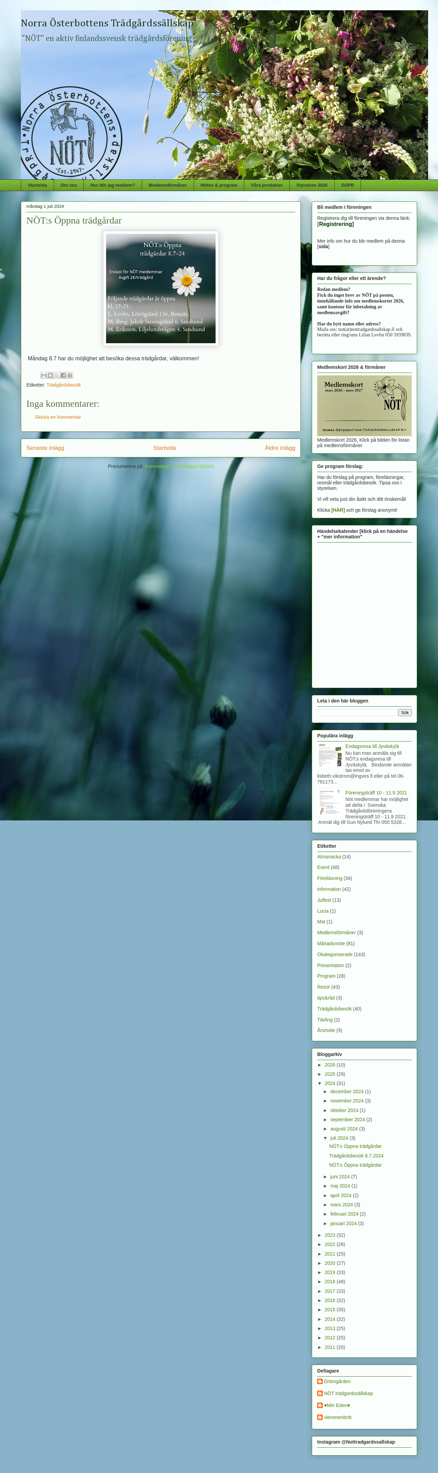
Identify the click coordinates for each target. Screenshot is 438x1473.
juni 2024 (340, 1176)
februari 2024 (345, 1214)
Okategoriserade (335, 954)
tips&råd (326, 998)
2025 (331, 1074)
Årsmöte (326, 1030)
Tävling (325, 1019)
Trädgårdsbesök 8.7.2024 (356, 1156)
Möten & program (219, 185)
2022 (331, 1244)
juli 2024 (339, 1138)
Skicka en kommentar (58, 417)
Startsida (37, 185)
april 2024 (341, 1195)
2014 (331, 1319)
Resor (323, 987)
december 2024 (347, 1091)
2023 (331, 1235)
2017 (331, 1291)
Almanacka (329, 856)
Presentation (330, 965)
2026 (331, 1065)
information (329, 889)
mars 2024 (342, 1204)
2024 (331, 1083)
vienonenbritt (337, 1417)
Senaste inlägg (45, 448)
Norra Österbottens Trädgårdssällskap (107, 23)
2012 (331, 1337)
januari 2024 (344, 1223)
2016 (331, 1300)
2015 (331, 1309)
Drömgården (337, 1381)
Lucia (322, 911)
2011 (331, 1347)
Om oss (69, 185)
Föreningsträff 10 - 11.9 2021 (376, 792)
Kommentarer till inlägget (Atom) (179, 466)
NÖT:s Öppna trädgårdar (355, 1146)
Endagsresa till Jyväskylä (372, 746)
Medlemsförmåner (168, 185)
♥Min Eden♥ (337, 1405)
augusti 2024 (344, 1128)
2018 (331, 1281)
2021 (331, 1254)
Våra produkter (267, 185)
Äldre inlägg (280, 448)
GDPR (347, 185)
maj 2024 (340, 1186)
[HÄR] (338, 510)
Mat (321, 921)
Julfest (324, 900)
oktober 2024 (345, 1110)
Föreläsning (329, 878)
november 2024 (347, 1100)
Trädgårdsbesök (64, 385)
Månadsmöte (331, 943)
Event (323, 867)
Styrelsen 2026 (311, 185)
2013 (331, 1328)
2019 (331, 1272)
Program (326, 976)
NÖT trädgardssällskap (348, 1393)
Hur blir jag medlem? (113, 185)
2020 (331, 1263)
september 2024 (348, 1119)
